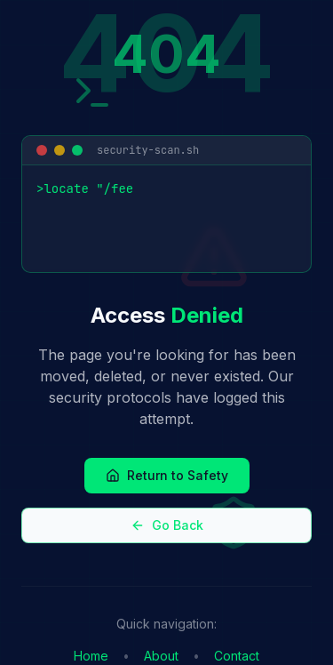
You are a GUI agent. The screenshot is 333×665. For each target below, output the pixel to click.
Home (91, 655)
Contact (236, 655)
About (161, 655)
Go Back (167, 525)
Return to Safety (167, 475)
